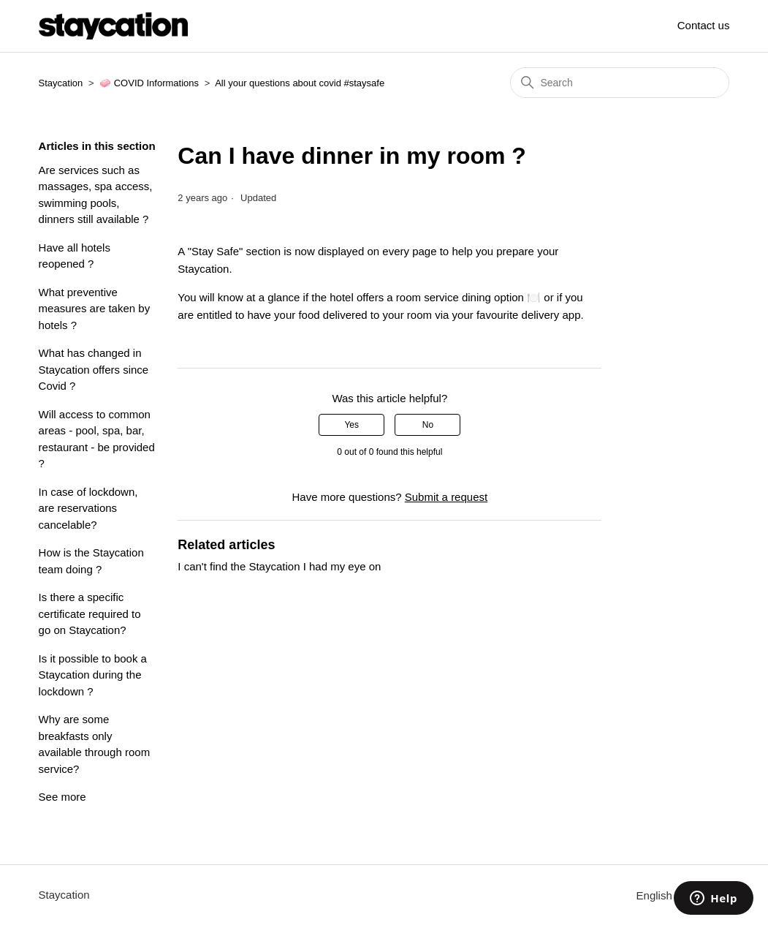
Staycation (61, 83)
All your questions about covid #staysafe (299, 83)
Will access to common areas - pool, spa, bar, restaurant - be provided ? (97, 439)
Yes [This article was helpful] (351, 425)
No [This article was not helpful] (427, 425)
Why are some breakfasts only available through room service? (95, 744)
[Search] (620, 82)
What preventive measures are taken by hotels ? (95, 308)
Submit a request (446, 497)
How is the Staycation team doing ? (91, 560)
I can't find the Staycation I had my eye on (279, 566)
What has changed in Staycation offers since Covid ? (94, 369)
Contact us (703, 25)
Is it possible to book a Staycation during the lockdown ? (93, 675)
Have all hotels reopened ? (74, 256)
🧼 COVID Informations (149, 83)
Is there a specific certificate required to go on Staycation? (90, 613)
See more (62, 796)
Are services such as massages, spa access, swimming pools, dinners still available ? (96, 195)
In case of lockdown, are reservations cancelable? (88, 508)
